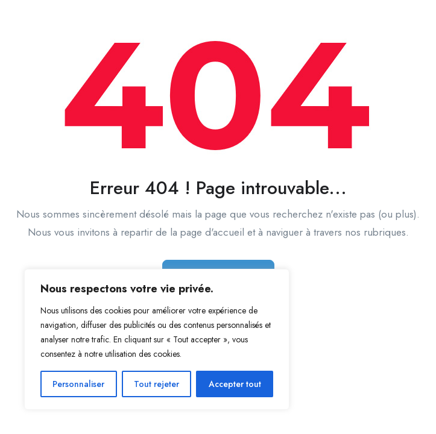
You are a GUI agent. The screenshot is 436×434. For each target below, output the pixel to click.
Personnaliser (78, 384)
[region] (156, 339)
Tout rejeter (156, 384)
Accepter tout (235, 384)
